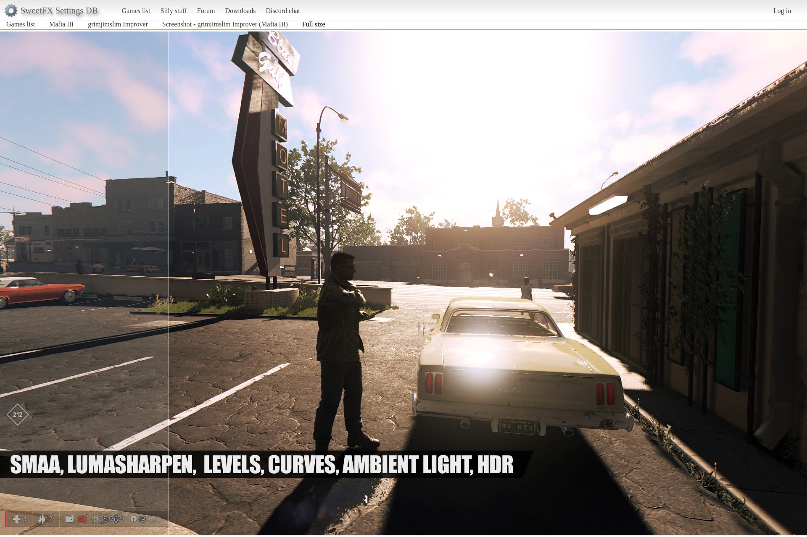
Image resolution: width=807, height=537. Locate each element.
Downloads (240, 10)
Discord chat (283, 10)
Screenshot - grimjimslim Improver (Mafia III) (225, 24)
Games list (136, 10)
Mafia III (61, 24)
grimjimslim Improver (118, 24)
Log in (782, 10)
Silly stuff (174, 10)
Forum (206, 10)
